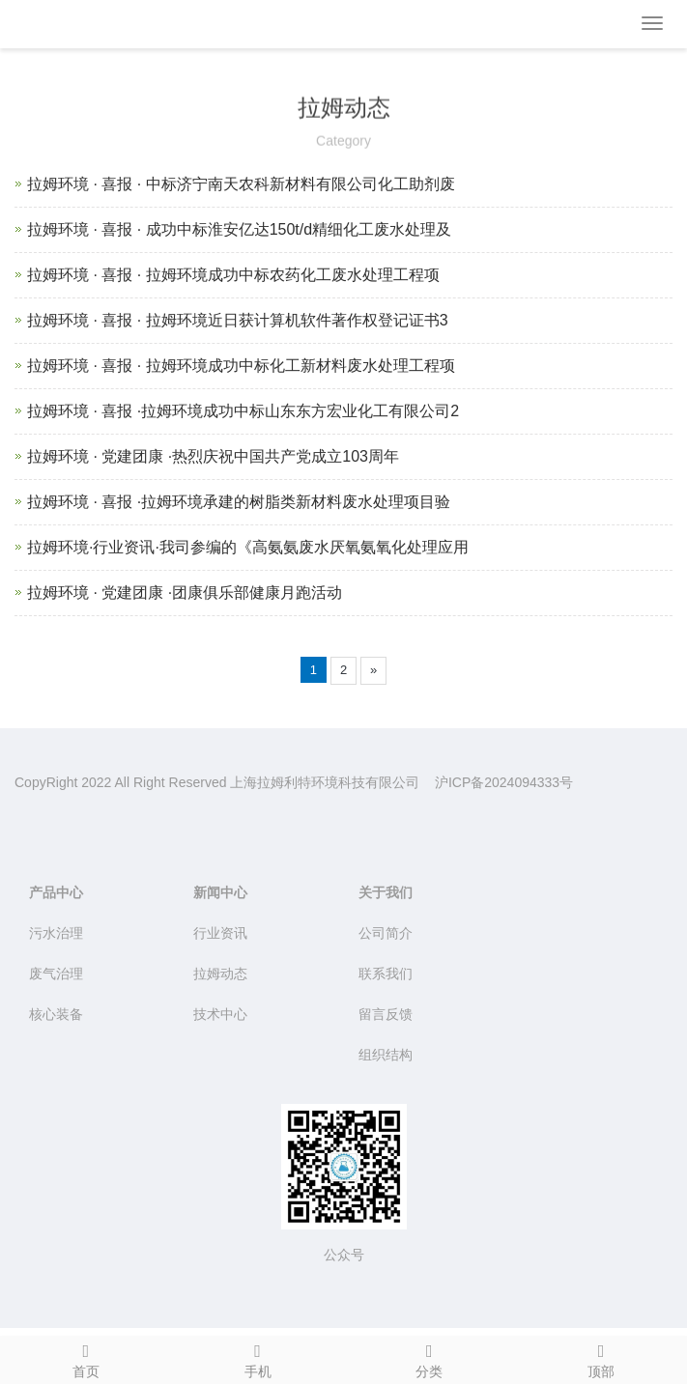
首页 (86, 1358)
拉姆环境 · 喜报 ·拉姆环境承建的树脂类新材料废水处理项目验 (238, 502)
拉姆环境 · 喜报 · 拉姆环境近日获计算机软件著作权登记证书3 (237, 320)
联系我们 (385, 973)
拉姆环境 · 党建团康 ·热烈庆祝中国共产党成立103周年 (213, 456)
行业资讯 (220, 933)
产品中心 (56, 892)
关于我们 (385, 892)
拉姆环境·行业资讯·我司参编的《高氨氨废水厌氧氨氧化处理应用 (248, 547)
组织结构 (385, 1054)
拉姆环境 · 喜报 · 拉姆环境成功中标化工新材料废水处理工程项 (241, 365)
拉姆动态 (220, 973)
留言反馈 (385, 1014)
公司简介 (385, 933)
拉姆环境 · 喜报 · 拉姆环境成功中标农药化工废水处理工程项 (233, 275)
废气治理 (56, 973)
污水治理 (56, 933)
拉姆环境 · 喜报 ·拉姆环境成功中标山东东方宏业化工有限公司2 (243, 411)
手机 (258, 1358)
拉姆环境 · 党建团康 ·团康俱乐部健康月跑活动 (184, 592)
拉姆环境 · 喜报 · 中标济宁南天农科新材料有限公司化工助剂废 (241, 184)
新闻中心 (220, 892)
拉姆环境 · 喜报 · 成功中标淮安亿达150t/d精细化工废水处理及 (239, 229)
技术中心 (220, 1014)
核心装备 (56, 1014)
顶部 (601, 1358)
